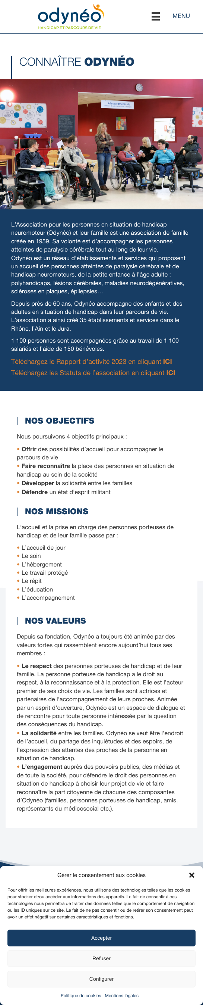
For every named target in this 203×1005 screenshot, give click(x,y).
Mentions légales (122, 995)
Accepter (101, 938)
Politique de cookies (81, 995)
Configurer (101, 979)
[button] (192, 875)
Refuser (101, 958)
